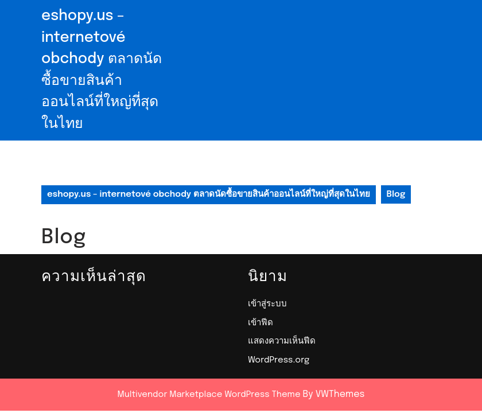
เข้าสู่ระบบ (267, 304)
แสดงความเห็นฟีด (282, 341)
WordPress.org (278, 360)
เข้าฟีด (260, 323)
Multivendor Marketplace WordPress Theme (209, 394)
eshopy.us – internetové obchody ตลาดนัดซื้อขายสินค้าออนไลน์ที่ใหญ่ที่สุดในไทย (208, 194)
